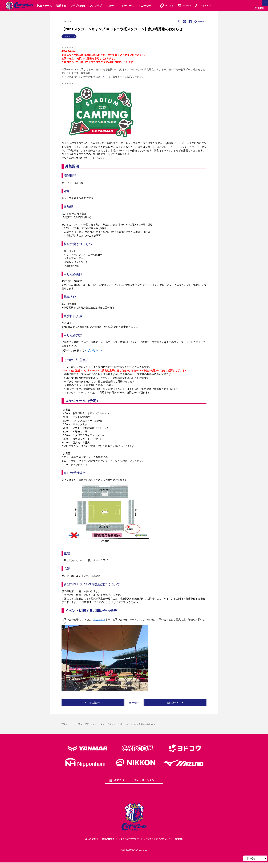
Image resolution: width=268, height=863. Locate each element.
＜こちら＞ (93, 350)
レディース (128, 5)
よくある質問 (91, 838)
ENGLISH (259, 8)
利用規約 (179, 838)
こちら (104, 76)
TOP (64, 724)
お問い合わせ (108, 838)
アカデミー (145, 5)
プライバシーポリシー (128, 838)
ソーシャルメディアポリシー (156, 838)
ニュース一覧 (74, 724)
